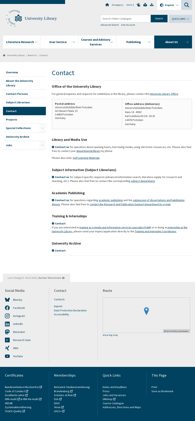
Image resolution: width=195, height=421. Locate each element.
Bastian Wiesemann (49, 278)
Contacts (59, 299)
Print (154, 387)
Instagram (19, 316)
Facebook (19, 308)
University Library (41, 18)
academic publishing (111, 200)
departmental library (88, 151)
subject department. (143, 181)
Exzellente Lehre (15, 395)
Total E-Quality (13, 411)
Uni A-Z (130, 4)
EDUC (57, 403)
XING (15, 348)
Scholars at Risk (63, 395)
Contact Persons (17, 94)
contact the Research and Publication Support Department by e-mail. (130, 204)
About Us (32, 55)
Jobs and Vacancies (114, 395)
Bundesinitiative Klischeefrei (22, 387)
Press (106, 391)
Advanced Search (110, 24)
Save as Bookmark (162, 391)
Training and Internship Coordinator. (156, 231)
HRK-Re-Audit (30, 399)
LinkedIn (18, 324)
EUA (56, 399)
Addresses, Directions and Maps (122, 407)
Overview (12, 72)
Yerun (57, 407)
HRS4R (9, 403)
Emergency (117, 4)
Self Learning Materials (86, 158)
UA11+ (57, 411)
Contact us (62, 147)
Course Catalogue (113, 403)
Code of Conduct (15, 391)
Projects (11, 119)
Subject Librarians (18, 102)
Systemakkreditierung (18, 407)
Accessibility (61, 314)
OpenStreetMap (172, 331)
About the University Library (19, 83)
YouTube (18, 356)
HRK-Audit (11, 399)
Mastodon (19, 332)
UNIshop (107, 399)
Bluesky (17, 299)
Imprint (58, 306)
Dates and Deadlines (115, 387)
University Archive (17, 136)
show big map (110, 335)
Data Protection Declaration (70, 310)
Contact (44, 55)
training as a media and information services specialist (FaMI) (115, 227)
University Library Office (164, 94)
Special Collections (18, 128)
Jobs (9, 145)
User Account (128, 24)
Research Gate (22, 340)
